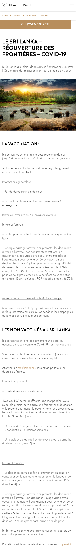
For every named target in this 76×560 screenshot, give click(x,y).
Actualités (17, 15)
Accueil (5, 15)
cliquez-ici (64, 544)
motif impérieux (27, 368)
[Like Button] (5, 555)
